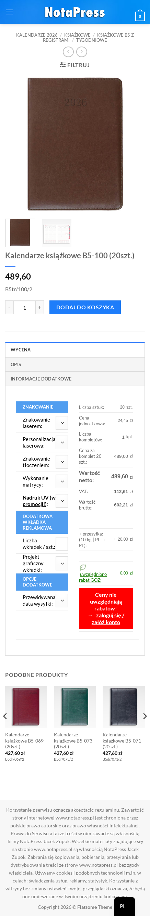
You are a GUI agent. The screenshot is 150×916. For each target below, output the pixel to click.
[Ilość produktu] (24, 307)
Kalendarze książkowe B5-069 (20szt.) (24, 740)
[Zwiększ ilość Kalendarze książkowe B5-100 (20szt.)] (40, 307)
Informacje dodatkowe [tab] (41, 379)
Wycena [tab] (21, 349)
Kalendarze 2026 (37, 35)
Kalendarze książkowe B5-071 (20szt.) (122, 740)
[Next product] (68, 52)
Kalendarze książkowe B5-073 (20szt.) (73, 740)
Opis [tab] (16, 364)
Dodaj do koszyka (85, 307)
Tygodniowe (91, 40)
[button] (9, 11)
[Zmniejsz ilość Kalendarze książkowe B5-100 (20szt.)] (9, 307)
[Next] (144, 730)
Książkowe (77, 35)
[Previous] (5, 730)
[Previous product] (81, 52)
